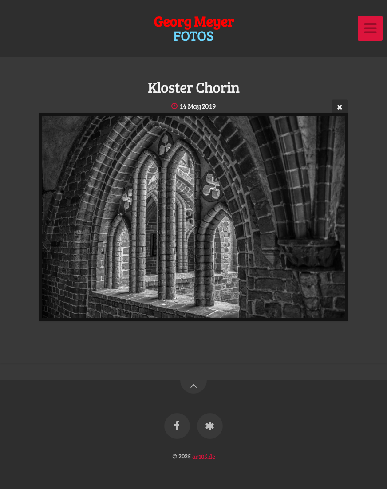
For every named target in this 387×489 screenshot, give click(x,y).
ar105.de (203, 455)
